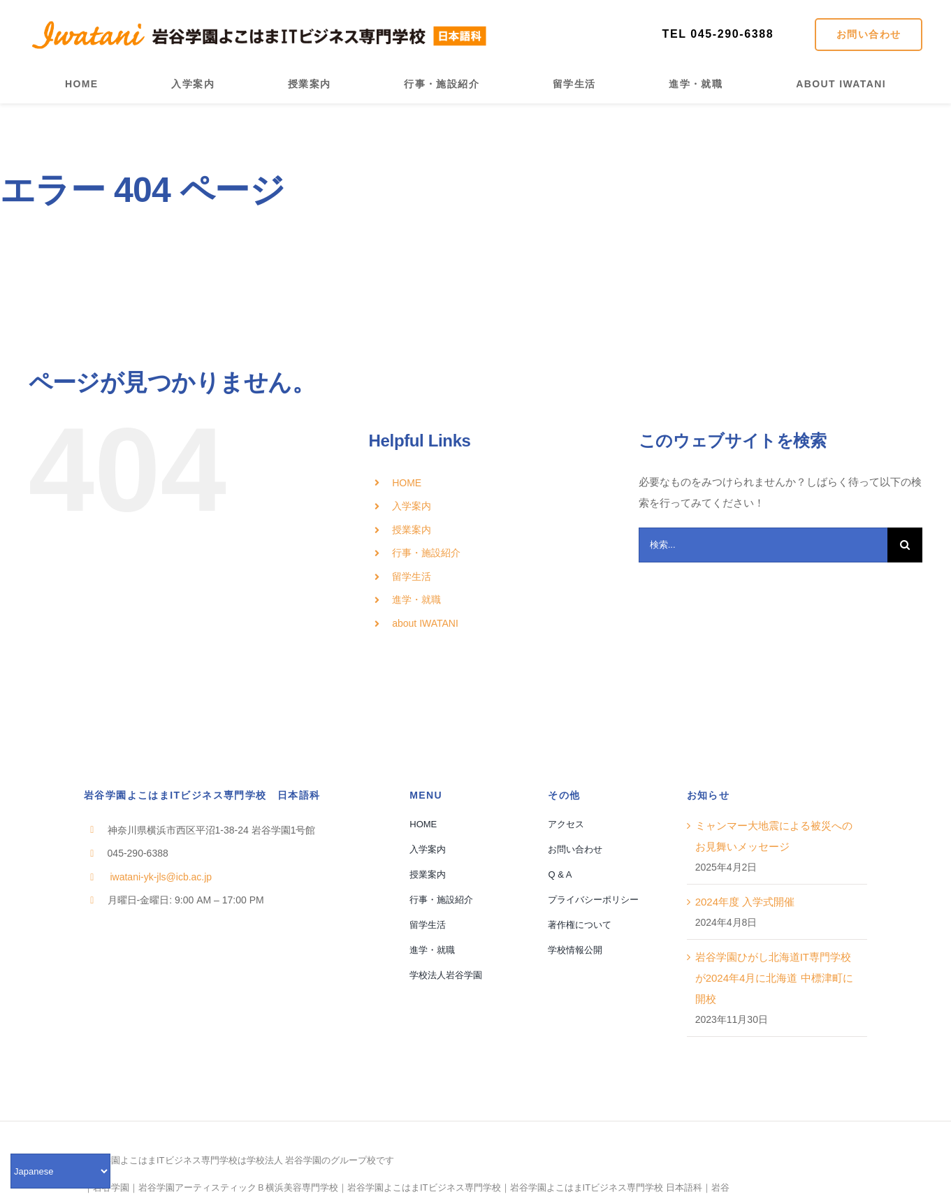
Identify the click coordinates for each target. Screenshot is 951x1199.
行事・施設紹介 (426, 552)
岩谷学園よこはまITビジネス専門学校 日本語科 (606, 1187)
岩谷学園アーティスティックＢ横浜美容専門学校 (238, 1187)
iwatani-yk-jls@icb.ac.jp (160, 876)
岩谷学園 (111, 1187)
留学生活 (411, 576)
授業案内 (411, 529)
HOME (406, 482)
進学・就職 (416, 599)
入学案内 (411, 505)
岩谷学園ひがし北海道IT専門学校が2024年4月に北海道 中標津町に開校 (774, 978)
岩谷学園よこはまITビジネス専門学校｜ (428, 1187)
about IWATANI (425, 623)
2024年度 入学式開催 (745, 902)
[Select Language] (60, 1171)
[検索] (904, 545)
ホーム (15, 236)
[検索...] (763, 545)
